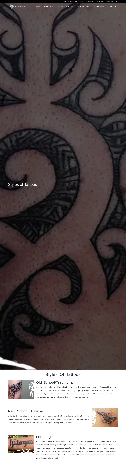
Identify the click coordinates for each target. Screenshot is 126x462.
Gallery (72, 6)
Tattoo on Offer (70, 2)
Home (38, 6)
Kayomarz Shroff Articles (107, 2)
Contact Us (111, 6)
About (46, 6)
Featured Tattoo (84, 6)
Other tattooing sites (87, 2)
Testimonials (99, 6)
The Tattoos (62, 6)
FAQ (53, 6)
